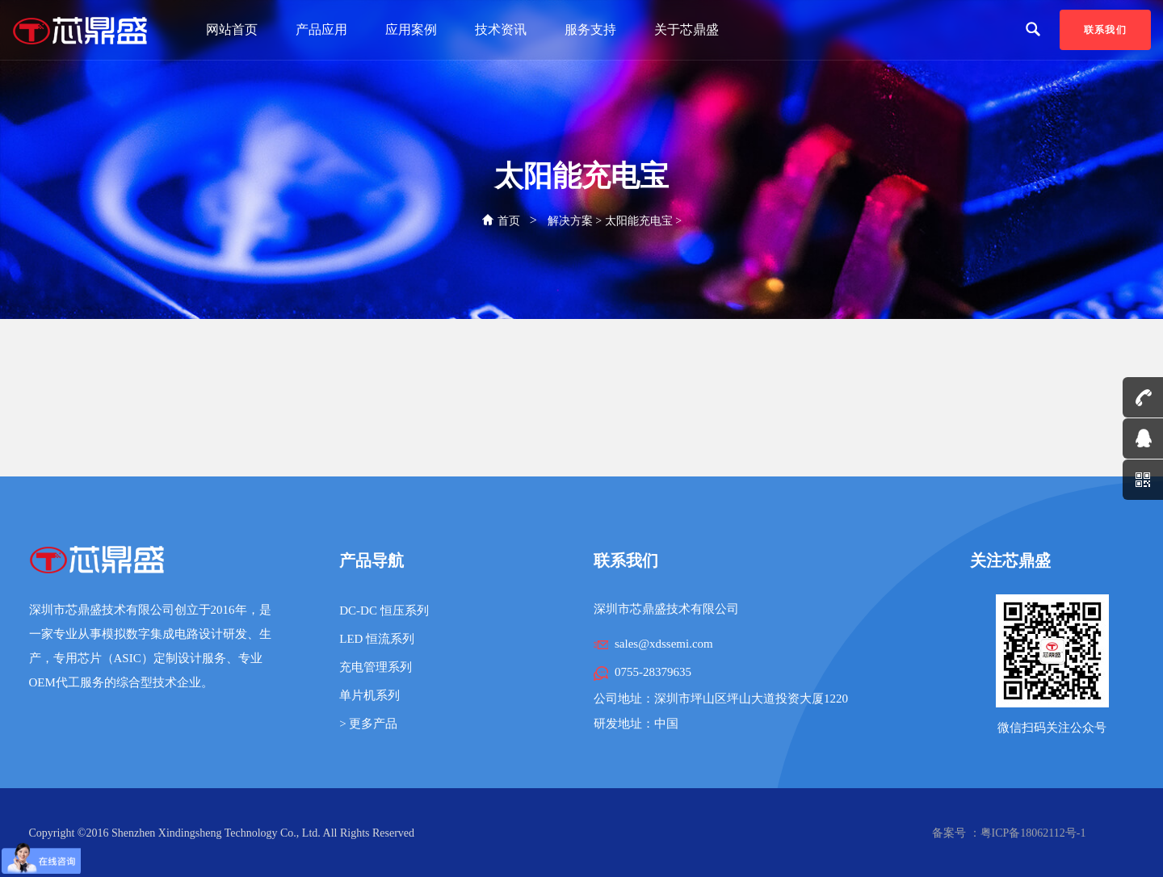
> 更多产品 (368, 723)
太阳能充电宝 (639, 221)
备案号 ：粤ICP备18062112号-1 (1008, 833)
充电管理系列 (375, 667)
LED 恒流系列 (376, 638)
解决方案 (570, 221)
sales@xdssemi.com (664, 643)
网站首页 (232, 29)
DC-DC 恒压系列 (383, 610)
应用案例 (411, 29)
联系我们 (1105, 30)
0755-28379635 (653, 671)
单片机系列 (369, 695)
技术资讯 (501, 29)
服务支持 (590, 29)
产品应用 (321, 29)
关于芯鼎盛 (686, 29)
